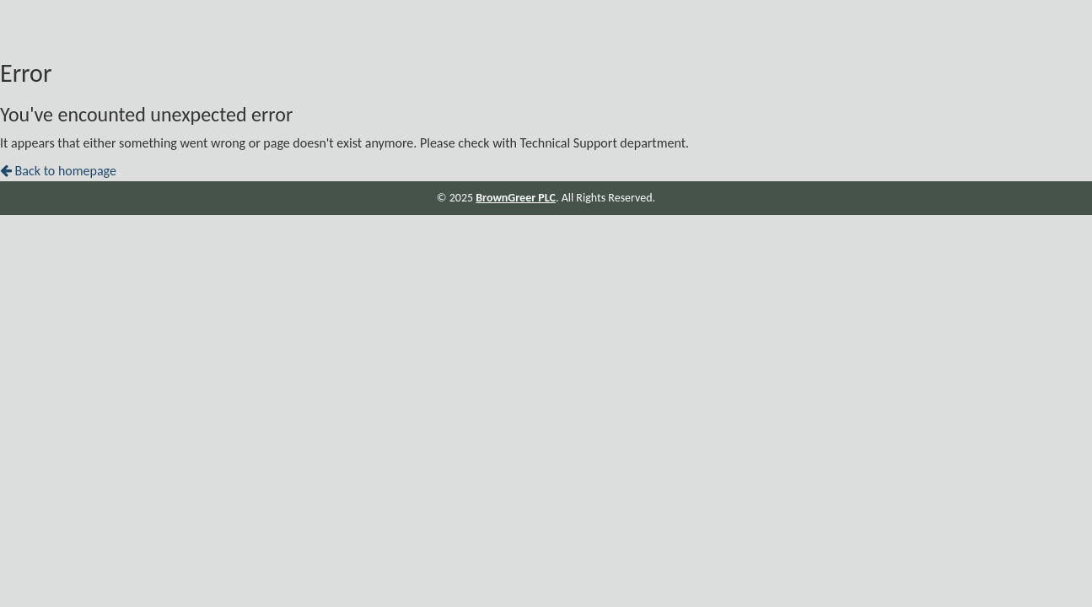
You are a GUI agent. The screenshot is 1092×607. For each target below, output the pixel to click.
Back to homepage (58, 171)
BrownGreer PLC (516, 198)
